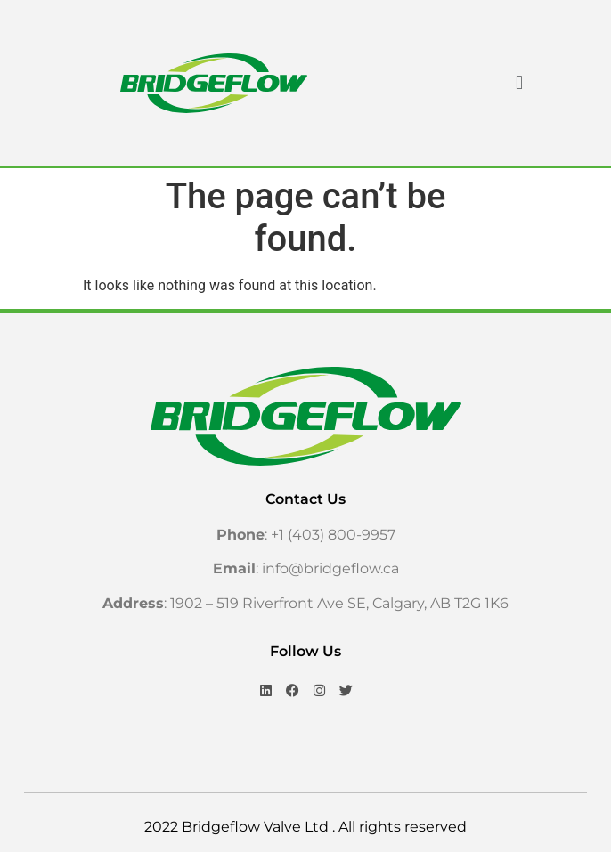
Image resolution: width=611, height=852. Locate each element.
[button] (519, 83)
